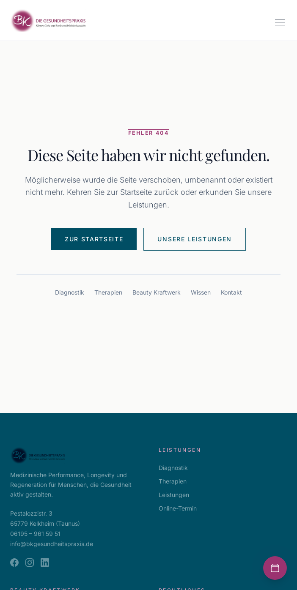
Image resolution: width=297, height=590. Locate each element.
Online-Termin (178, 508)
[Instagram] (29, 562)
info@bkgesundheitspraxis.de (51, 543)
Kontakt (231, 292)
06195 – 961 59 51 (35, 533)
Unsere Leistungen (194, 239)
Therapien (108, 292)
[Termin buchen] (275, 568)
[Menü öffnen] (280, 22)
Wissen (201, 292)
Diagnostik (69, 292)
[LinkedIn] (45, 562)
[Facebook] (14, 562)
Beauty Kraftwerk (156, 292)
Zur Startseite (94, 239)
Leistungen (174, 494)
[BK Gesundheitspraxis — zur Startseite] (47, 20)
